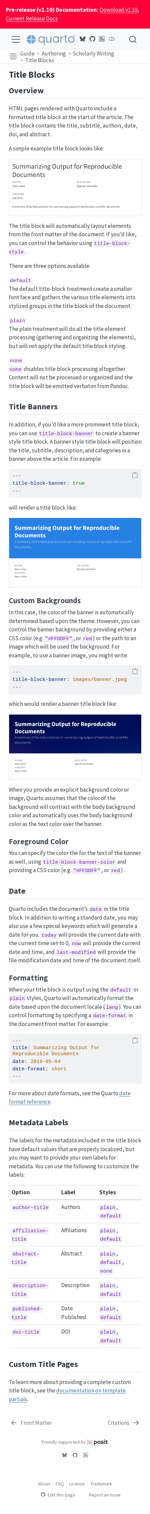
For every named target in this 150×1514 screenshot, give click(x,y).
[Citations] (124, 1423)
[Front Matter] (31, 1423)
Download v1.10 (118, 9)
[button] (13, 57)
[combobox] (133, 39)
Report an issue (101, 1495)
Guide (27, 53)
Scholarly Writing (93, 53)
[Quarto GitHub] (92, 39)
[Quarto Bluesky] (82, 39)
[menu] (16, 39)
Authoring (54, 53)
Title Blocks (39, 60)
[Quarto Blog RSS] (102, 39)
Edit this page (58, 1495)
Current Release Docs (32, 18)
